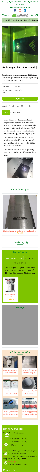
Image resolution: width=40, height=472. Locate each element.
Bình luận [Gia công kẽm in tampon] (16, 113)
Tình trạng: (5, 86)
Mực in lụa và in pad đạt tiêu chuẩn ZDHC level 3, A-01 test (10, 413)
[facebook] (15, 10)
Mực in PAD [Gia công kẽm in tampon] (29, 258)
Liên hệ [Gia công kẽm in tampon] (20, 99)
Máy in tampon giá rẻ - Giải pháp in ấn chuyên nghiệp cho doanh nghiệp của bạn (10, 371)
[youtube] (20, 10)
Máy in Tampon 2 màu (10, 295)
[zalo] (25, 10)
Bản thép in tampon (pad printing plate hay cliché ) (20, 231)
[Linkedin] (18, 106)
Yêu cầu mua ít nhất (7, 91)
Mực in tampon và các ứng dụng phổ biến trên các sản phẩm (10, 392)
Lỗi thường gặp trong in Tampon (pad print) (29, 413)
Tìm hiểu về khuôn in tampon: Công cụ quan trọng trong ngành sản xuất (29, 371)
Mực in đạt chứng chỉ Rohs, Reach (29, 392)
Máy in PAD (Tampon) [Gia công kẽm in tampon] (14, 258)
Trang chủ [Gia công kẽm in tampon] (6, 20)
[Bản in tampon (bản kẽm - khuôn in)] (20, 15)
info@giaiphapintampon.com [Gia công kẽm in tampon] (20, 7)
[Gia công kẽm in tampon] (36, 15)
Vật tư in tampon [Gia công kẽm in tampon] (20, 263)
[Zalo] (31, 106)
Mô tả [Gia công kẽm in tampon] (6, 113)
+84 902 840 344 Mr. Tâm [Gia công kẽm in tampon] (18, 2)
